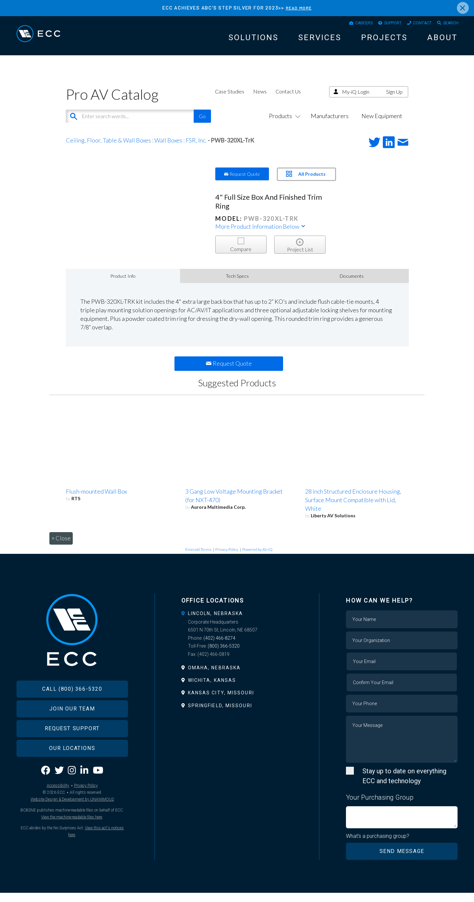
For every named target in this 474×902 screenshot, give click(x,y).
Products (283, 124)
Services (319, 40)
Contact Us (288, 100)
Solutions (253, 40)
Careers (346, 24)
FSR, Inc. (196, 148)
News (260, 100)
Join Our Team (72, 731)
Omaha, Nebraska (214, 676)
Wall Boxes (168, 148)
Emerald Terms (198, 557)
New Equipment (381, 124)
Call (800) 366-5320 (72, 711)
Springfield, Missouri (220, 714)
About (442, 40)
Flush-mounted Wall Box (96, 499)
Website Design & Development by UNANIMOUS (72, 821)
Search (449, 24)
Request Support (72, 751)
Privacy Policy (226, 557)
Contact (415, 24)
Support (380, 24)
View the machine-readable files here (71, 839)
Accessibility (58, 808)
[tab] (237, 622)
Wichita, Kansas (212, 688)
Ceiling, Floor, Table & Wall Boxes (108, 148)
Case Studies (229, 100)
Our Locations (72, 770)
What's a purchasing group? (379, 844)
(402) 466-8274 (219, 646)
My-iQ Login (355, 100)
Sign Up (394, 100)
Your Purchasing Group (379, 806)
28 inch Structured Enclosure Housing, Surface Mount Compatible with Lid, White (353, 508)
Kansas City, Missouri (221, 701)
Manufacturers (330, 124)
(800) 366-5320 (224, 654)
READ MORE (298, 8)
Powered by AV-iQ (257, 557)
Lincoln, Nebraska (215, 622)
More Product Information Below (260, 235)
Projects (384, 40)
